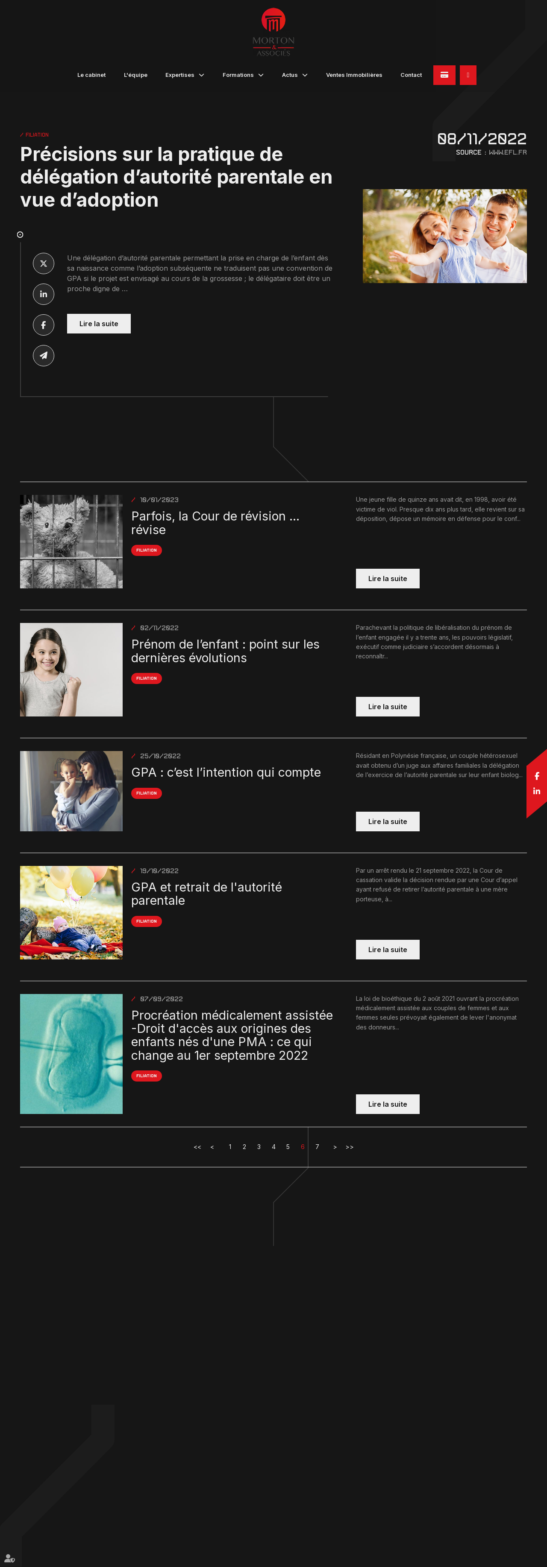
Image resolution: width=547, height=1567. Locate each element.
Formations (238, 74)
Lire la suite (98, 323)
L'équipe (135, 74)
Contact (411, 74)
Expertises (179, 74)
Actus (290, 74)
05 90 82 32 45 (468, 75)
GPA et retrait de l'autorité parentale (206, 893)
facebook (537, 776)
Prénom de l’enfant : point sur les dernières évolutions (225, 650)
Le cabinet (91, 74)
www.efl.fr (508, 152)
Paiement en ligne (444, 75)
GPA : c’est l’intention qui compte (226, 772)
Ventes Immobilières (354, 74)
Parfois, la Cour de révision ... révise (215, 522)
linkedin (537, 791)
